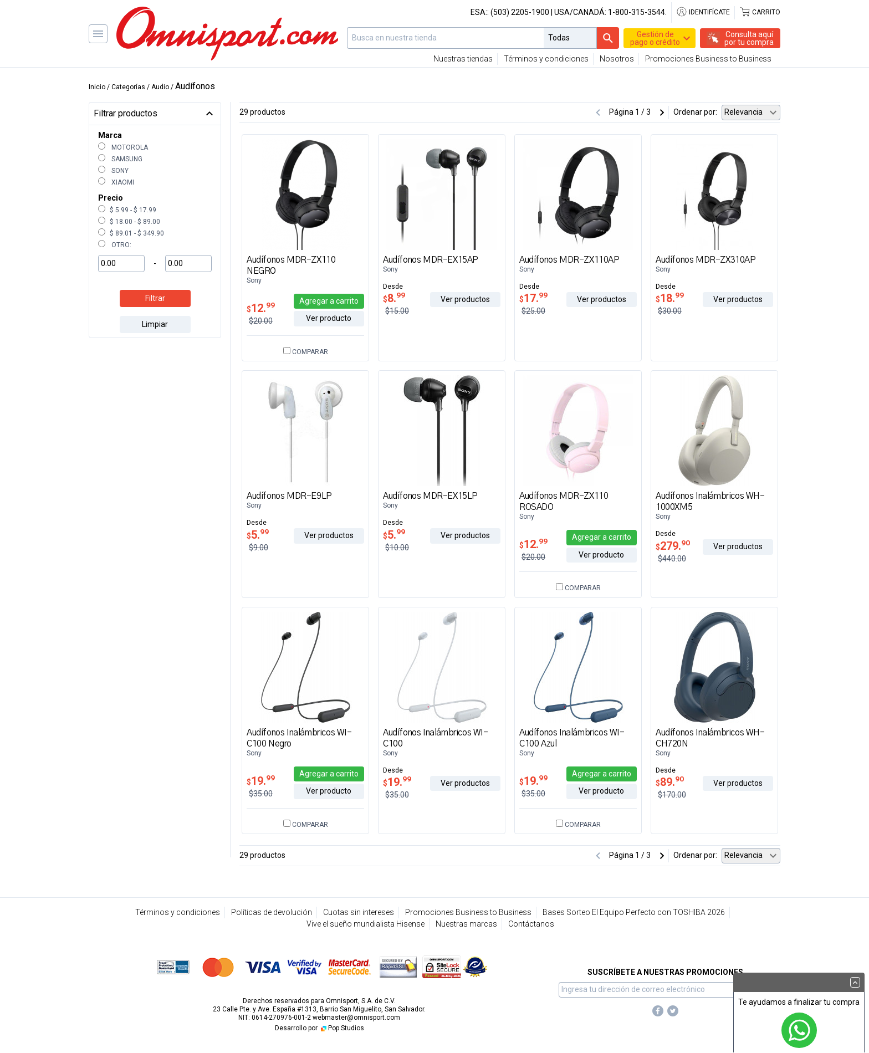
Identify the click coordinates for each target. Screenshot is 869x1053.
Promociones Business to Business (708, 58)
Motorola (123, 147)
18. (670, 298)
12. (261, 308)
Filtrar (155, 298)
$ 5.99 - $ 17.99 (127, 210)
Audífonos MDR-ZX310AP (706, 259)
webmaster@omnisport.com (356, 1017)
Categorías (128, 87)
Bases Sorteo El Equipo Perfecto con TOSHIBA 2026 (634, 912)
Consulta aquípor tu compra (749, 38)
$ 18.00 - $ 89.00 (129, 222)
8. (394, 298)
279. (673, 546)
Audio (160, 87)
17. (533, 298)
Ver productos (465, 299)
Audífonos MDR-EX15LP (430, 496)
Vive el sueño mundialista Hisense (365, 923)
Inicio (97, 87)
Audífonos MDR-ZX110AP (569, 259)
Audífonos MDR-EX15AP (430, 259)
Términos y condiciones (546, 58)
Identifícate (703, 12)
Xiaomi (116, 182)
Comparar (305, 352)
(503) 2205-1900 (519, 12)
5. (258, 534)
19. (261, 781)
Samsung (120, 159)
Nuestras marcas (466, 923)
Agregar (329, 301)
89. (670, 782)
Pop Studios (341, 1028)
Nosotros (617, 58)
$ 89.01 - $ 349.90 (131, 233)
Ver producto (328, 318)
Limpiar (155, 324)
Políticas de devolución (271, 912)
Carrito (759, 12)
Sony (113, 171)
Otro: (114, 245)
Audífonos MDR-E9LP (289, 496)
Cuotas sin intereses (358, 912)
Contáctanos (531, 923)
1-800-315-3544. (637, 12)
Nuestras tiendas (463, 58)
